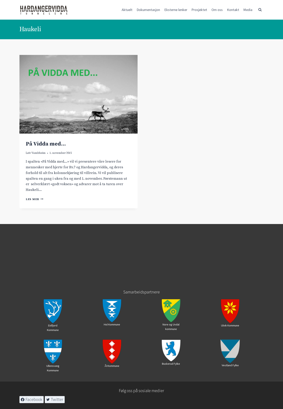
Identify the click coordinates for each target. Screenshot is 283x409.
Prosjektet (199, 9)
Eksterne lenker (175, 9)
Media (247, 9)
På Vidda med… (46, 143)
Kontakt (233, 9)
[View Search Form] (260, 9)
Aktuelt (127, 9)
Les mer (34, 199)
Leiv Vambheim (36, 153)
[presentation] (78, 94)
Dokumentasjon (148, 9)
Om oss (217, 9)
